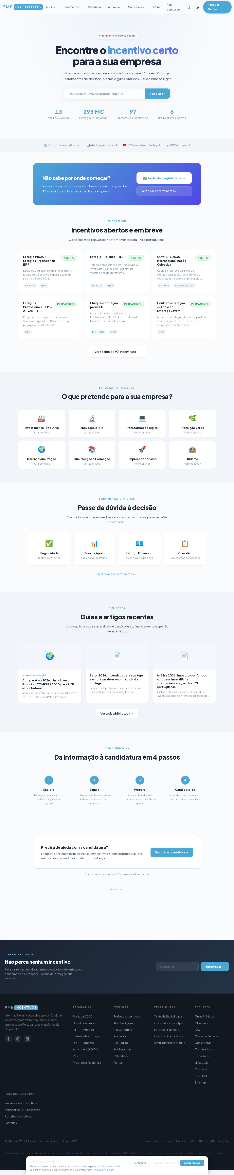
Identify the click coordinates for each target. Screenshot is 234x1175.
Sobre (156, 7)
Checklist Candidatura (169, 1036)
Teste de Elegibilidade (168, 1016)
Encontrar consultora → (171, 863)
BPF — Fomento (83, 1042)
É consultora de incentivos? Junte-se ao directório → (117, 885)
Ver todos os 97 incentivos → (117, 352)
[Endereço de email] (173, 966)
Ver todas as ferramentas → (160, 191)
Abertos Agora (123, 1023)
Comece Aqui (204, 1049)
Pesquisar (157, 93)
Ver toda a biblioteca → (116, 724)
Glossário (201, 1023)
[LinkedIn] (27, 1038)
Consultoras (136, 7)
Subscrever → (215, 966)
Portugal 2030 (82, 1016)
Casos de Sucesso (207, 1036)
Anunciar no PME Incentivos (22, 1110)
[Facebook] (8, 1038)
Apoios (50, 7)
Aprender (114, 7)
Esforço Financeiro (166, 1029)
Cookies (181, 1141)
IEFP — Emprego (83, 1029)
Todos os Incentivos (127, 1016)
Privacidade (152, 1141)
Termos (167, 1141)
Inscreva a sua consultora (21, 1103)
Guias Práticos (204, 1016)
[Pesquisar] (188, 7)
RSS (192, 1141)
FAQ (197, 1029)
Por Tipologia (122, 1049)
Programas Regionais (87, 1062)
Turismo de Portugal (86, 1036)
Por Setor (120, 1036)
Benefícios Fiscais (85, 1023)
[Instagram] (17, 1038)
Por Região (121, 1042)
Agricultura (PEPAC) (85, 1049)
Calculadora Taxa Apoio (170, 1023)
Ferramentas (71, 7)
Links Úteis (201, 1062)
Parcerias (11, 1123)
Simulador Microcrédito (170, 1042)
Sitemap (200, 1082)
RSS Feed (201, 1075)
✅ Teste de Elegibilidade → (164, 178)
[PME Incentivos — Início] (22, 7)
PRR (75, 1056)
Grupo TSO (68, 1141)
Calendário (94, 7)
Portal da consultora (18, 1116)
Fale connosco (173, 7)
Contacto (201, 1069)
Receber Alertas (213, 7)
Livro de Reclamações (214, 1141)
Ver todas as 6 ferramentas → (117, 584)
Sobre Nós (202, 1056)
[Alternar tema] (197, 7)
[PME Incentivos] (36, 1007)
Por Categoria (123, 1029)
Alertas (118, 1062)
